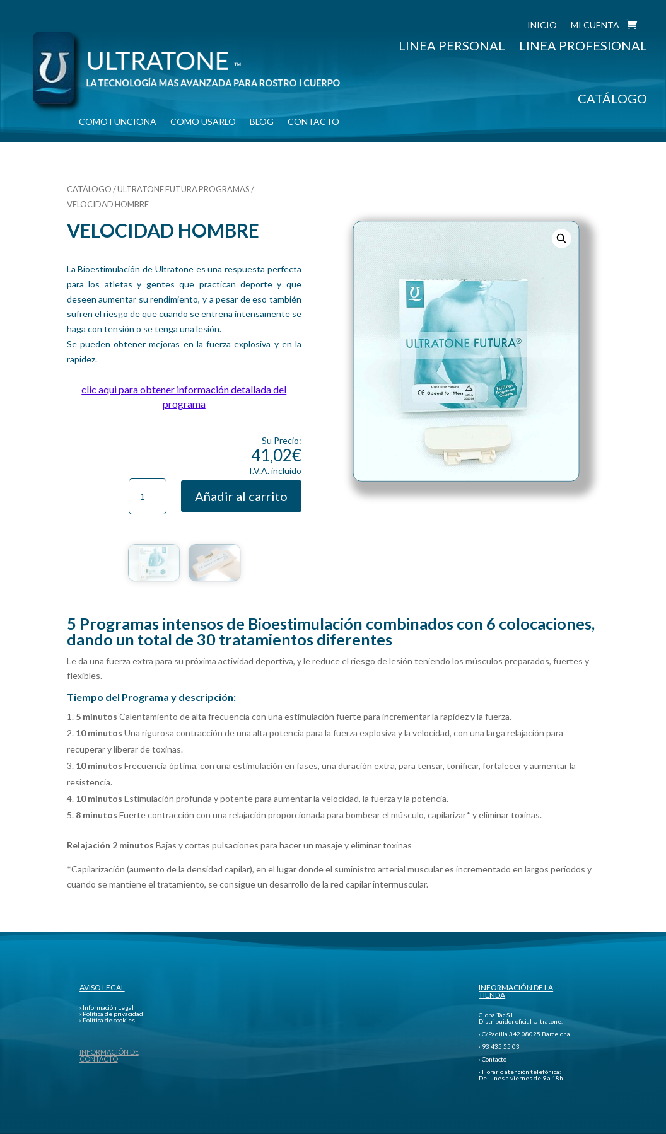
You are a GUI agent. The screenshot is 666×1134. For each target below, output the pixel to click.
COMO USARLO (203, 122)
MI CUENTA (595, 25)
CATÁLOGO (612, 98)
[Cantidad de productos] (147, 496)
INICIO (542, 25)
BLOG (262, 122)
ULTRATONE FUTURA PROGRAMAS (183, 189)
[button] (561, 239)
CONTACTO (313, 122)
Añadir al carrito (241, 496)
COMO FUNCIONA (117, 122)
